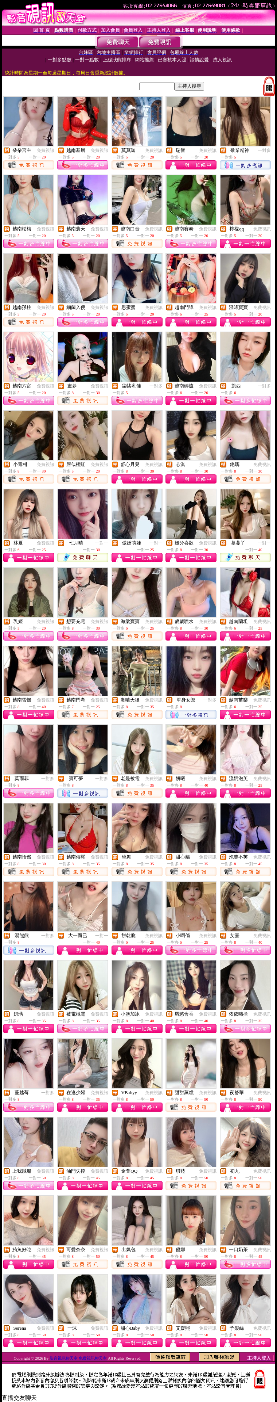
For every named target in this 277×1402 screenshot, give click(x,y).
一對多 (264, 150)
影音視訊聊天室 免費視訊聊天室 (78, 1358)
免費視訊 (45, 150)
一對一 (101, 543)
